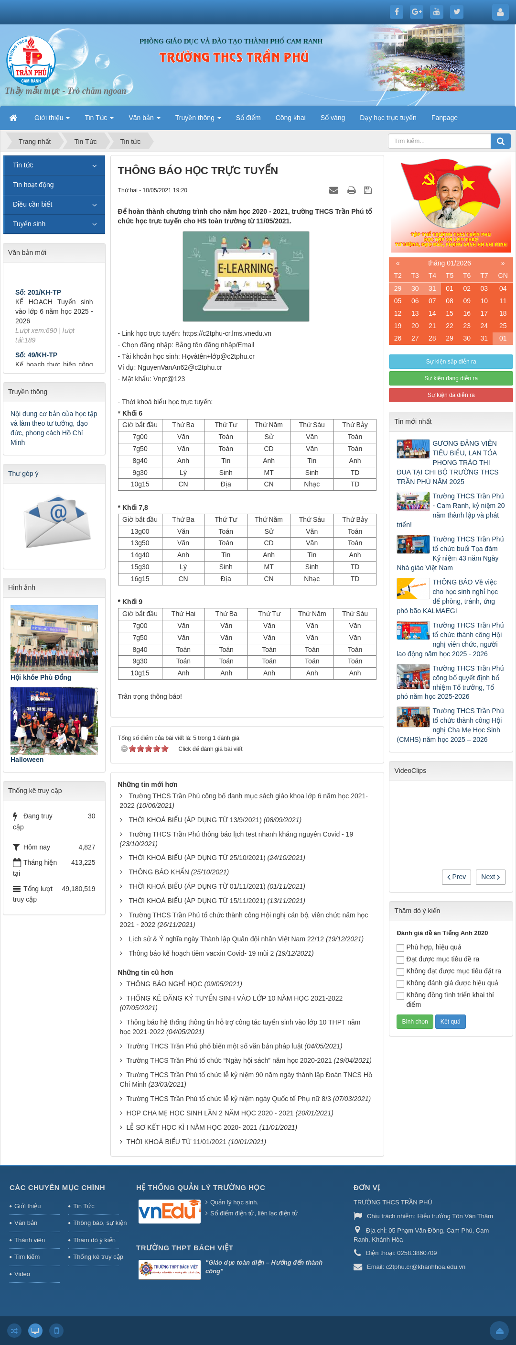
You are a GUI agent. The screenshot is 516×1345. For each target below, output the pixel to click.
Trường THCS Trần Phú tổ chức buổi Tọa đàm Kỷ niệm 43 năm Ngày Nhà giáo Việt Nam (450, 553)
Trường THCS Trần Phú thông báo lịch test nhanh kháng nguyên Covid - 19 (241, 834)
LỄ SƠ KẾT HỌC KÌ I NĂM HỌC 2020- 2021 (191, 1127)
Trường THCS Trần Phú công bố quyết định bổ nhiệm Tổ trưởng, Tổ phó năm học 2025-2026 (450, 682)
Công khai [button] (291, 117)
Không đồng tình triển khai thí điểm (445, 999)
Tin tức (23, 165)
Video (22, 1274)
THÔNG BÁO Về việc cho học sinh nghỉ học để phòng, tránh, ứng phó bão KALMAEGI (447, 596)
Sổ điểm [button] (248, 117)
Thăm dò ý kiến (94, 1240)
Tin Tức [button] (99, 120)
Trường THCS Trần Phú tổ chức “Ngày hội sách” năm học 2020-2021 (229, 1060)
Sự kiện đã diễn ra (451, 395)
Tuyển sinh (29, 224)
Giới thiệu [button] (52, 120)
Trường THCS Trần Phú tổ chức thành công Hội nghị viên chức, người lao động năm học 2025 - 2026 (450, 639)
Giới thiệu (27, 1206)
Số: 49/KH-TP (36, 361)
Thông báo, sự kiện (96, 1222)
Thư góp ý (23, 473)
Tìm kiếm (27, 1256)
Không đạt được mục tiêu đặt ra (449, 971)
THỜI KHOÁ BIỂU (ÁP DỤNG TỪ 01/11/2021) (197, 886)
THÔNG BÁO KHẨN (159, 872)
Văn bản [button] (144, 120)
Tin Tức (83, 1206)
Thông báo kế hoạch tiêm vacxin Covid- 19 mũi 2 (201, 953)
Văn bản (25, 1222)
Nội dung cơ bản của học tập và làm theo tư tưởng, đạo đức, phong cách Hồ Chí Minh (54, 428)
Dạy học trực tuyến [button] (388, 117)
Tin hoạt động (33, 184)
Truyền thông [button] (198, 120)
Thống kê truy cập (96, 1256)
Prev (456, 877)
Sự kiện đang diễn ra (451, 378)
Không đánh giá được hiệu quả (447, 983)
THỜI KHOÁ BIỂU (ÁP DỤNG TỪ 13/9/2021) (195, 820)
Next (490, 877)
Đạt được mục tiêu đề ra (438, 959)
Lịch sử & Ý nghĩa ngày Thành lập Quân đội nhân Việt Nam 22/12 (226, 939)
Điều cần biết (32, 204)
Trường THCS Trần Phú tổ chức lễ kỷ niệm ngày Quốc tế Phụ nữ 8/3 (228, 1098)
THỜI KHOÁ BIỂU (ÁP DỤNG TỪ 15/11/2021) (197, 900)
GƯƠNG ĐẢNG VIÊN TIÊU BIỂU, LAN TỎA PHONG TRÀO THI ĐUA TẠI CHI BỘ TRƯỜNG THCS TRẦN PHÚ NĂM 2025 (447, 462)
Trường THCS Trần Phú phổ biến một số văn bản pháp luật (214, 1046)
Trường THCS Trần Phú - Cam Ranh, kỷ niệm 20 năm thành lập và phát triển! (451, 510)
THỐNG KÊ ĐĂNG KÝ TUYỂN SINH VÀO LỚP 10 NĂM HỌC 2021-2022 (234, 998)
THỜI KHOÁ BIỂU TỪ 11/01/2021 (176, 1142)
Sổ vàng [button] (333, 117)
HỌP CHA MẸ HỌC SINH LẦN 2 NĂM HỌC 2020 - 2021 (209, 1113)
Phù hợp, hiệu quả (429, 947)
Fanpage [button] (444, 117)
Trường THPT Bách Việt (184, 1248)
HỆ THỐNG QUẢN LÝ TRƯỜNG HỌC (200, 1187)
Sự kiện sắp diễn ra (451, 361)
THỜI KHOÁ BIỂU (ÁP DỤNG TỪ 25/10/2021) (197, 857)
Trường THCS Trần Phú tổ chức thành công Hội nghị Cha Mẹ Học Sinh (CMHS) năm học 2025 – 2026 (450, 725)
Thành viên (29, 1240)
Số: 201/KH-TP (38, 298)
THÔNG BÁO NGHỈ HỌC (164, 984)
